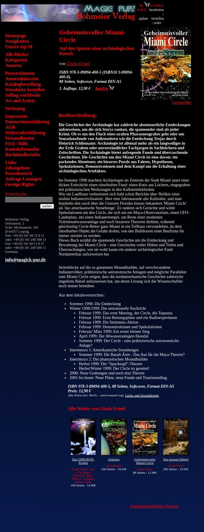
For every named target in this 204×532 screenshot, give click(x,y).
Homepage (15, 35)
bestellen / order (157, 20)
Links (10, 162)
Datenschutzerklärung (27, 121)
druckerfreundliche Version (154, 505)
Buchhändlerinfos (22, 154)
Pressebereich (18, 173)
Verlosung (15, 108)
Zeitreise (113, 459)
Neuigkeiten (17, 41)
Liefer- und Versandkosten (142, 395)
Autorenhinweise (21, 78)
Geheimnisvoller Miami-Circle (145, 461)
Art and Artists (20, 100)
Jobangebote (17, 167)
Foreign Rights (19, 184)
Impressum (16, 116)
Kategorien (16, 59)
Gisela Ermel (78, 63)
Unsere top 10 (18, 46)
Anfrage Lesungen (23, 178)
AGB (10, 127)
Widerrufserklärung (25, 132)
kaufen (105, 88)
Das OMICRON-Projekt (83, 461)
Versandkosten (19, 138)
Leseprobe (182, 102)
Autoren (13, 65)
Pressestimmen (20, 73)
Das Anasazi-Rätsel (175, 459)
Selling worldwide (22, 95)
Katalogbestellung (23, 84)
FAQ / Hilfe (16, 143)
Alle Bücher (17, 54)
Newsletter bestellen (24, 89)
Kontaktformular (22, 149)
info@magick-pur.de (25, 259)
